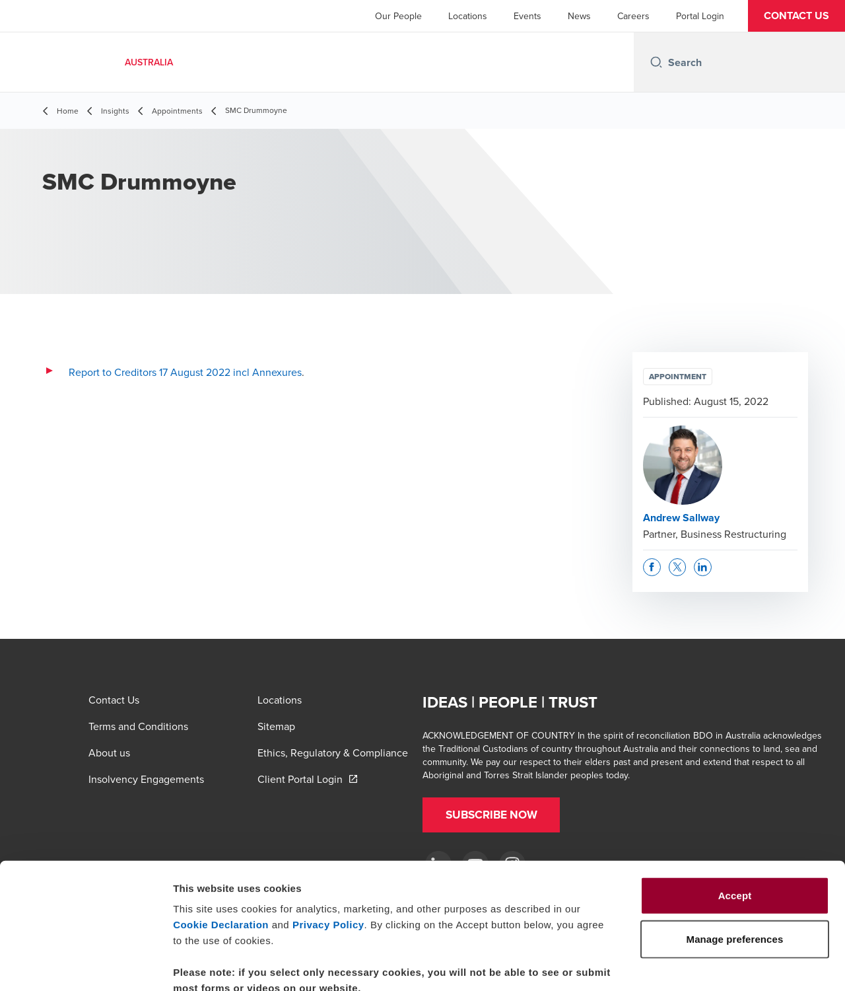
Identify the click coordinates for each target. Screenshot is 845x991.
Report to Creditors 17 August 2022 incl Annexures (185, 372)
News (579, 15)
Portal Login (700, 15)
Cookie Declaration (221, 848)
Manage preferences (735, 965)
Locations (467, 15)
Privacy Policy (328, 848)
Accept (735, 819)
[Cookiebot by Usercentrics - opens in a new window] (85, 965)
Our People (398, 15)
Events (527, 15)
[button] (796, 16)
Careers (633, 15)
